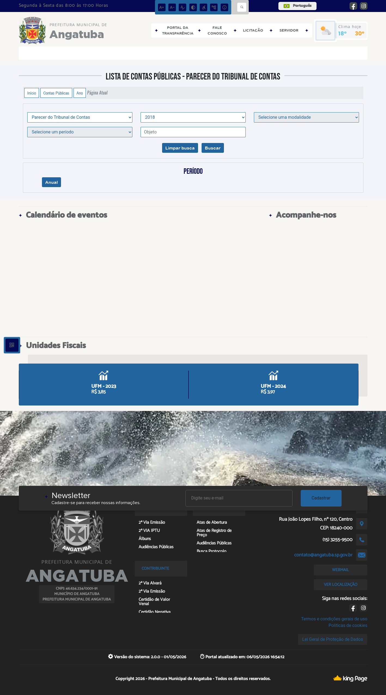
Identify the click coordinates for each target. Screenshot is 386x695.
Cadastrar (321, 498)
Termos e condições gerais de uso (334, 618)
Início (31, 93)
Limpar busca (180, 147)
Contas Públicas (56, 93)
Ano (80, 93)
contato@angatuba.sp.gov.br (323, 555)
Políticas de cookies (348, 625)
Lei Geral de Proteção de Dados (332, 639)
